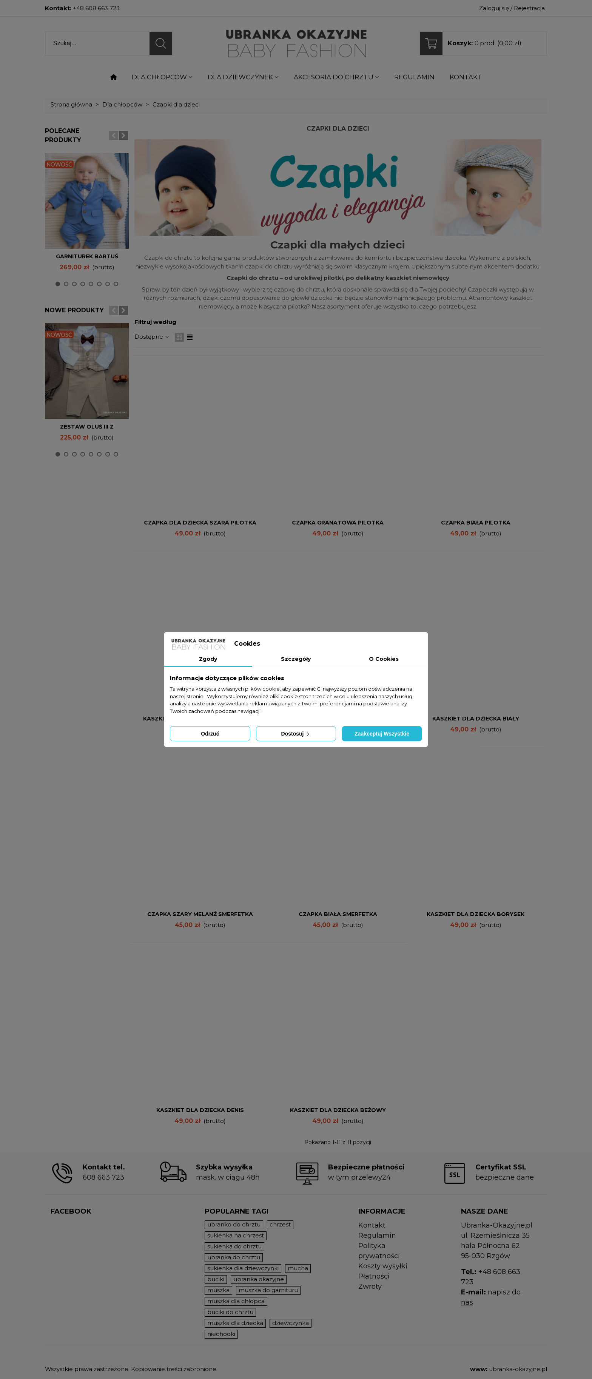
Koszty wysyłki (382, 1266)
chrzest (280, 1224)
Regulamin (414, 77)
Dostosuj (296, 734)
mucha (298, 1268)
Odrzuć (210, 734)
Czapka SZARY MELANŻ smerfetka (200, 914)
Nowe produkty (74, 310)
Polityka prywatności (379, 1251)
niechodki (221, 1333)
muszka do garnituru (268, 1290)
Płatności (374, 1276)
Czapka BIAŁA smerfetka (338, 914)
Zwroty (370, 1286)
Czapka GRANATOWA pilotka (338, 522)
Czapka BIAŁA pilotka (475, 522)
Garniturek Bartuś (87, 256)
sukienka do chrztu (234, 1246)
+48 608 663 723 (96, 8)
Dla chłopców (159, 77)
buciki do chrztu (230, 1312)
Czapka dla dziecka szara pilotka (200, 522)
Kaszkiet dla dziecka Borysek (475, 914)
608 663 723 (103, 1177)
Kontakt (371, 1225)
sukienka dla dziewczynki (243, 1268)
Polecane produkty (63, 135)
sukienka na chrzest (235, 1235)
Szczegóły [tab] (296, 659)
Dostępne (152, 336)
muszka (218, 1290)
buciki (215, 1279)
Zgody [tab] (208, 659)
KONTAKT (466, 77)
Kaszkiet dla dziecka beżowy (338, 1110)
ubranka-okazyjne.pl (518, 1369)
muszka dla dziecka (235, 1323)
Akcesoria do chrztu (333, 77)
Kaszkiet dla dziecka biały (475, 718)
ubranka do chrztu (233, 1257)
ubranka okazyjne (258, 1279)
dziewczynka (290, 1323)
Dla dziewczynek (240, 77)
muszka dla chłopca (236, 1301)
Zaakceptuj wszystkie (382, 734)
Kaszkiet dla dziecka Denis (200, 1110)
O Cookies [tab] (384, 659)
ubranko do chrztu (234, 1224)
